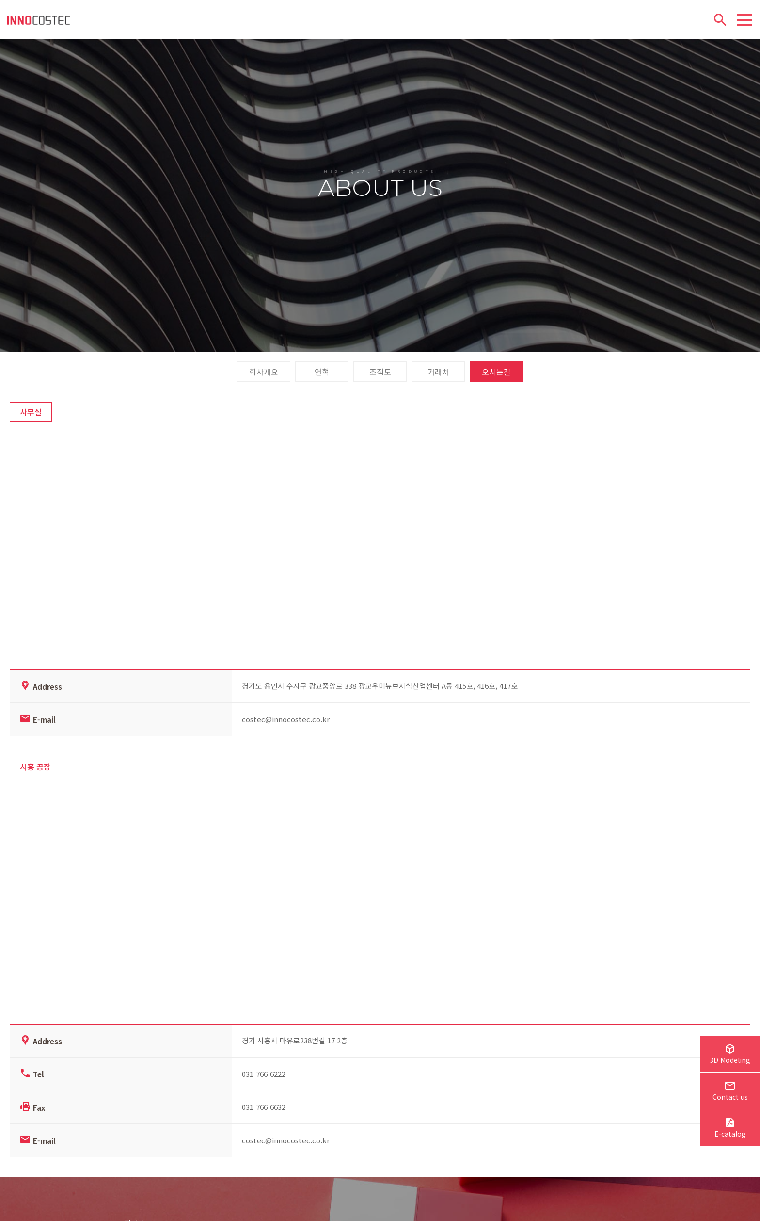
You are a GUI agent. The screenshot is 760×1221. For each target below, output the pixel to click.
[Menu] (744, 20)
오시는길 (496, 381)
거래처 (438, 381)
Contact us (730, 1092)
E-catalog (730, 1129)
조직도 (380, 381)
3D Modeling (730, 1055)
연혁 (322, 381)
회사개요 (263, 381)
